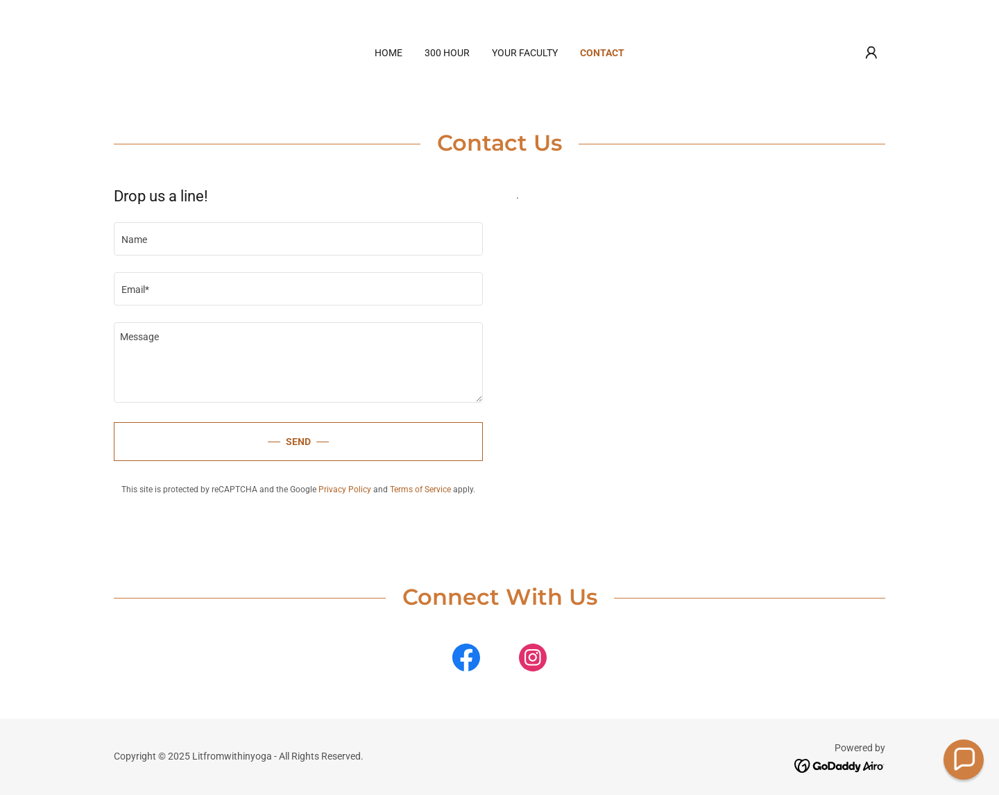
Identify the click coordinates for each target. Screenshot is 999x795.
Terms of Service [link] (420, 489)
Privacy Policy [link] (344, 489)
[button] (871, 53)
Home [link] (388, 52)
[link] (466, 660)
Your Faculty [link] (525, 52)
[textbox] (298, 239)
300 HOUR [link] (447, 52)
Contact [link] (602, 52)
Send (298, 441)
